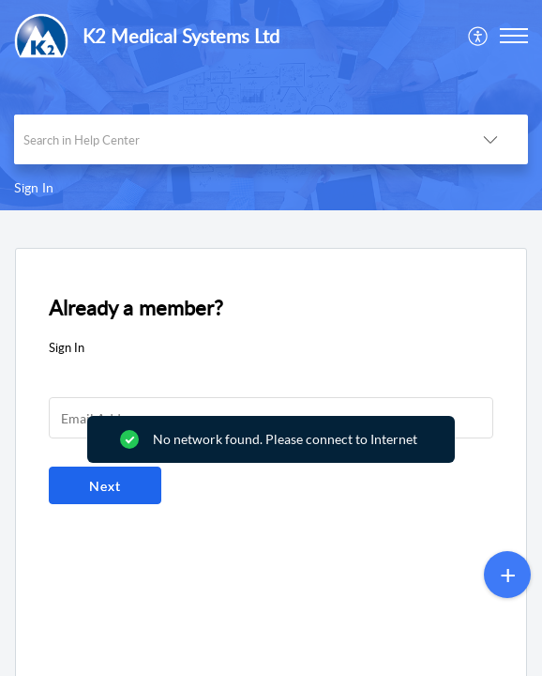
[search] (233, 139)
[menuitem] (479, 35)
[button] (479, 35)
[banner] (271, 105)
